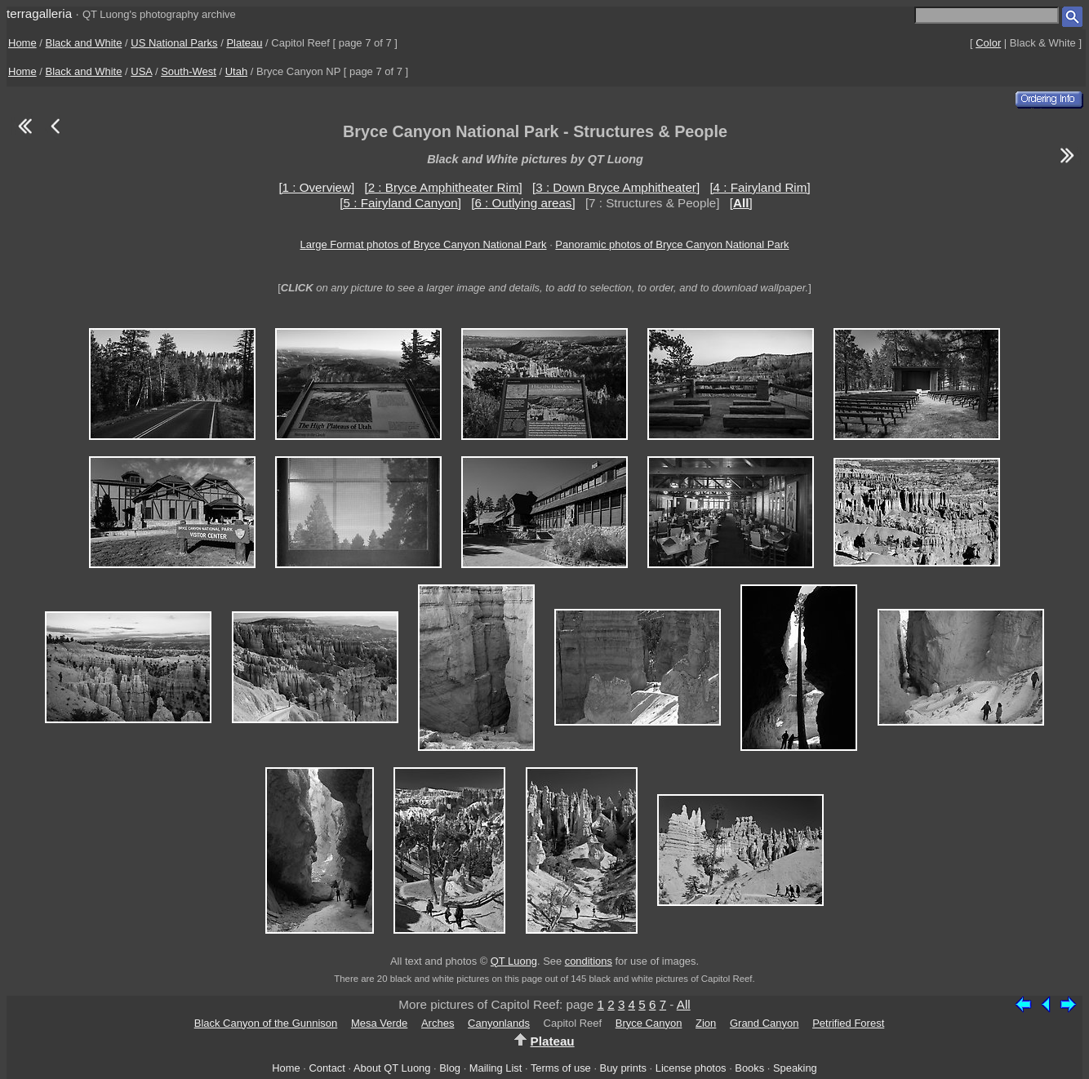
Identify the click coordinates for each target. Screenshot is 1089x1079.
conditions (588, 961)
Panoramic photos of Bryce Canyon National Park (672, 244)
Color (988, 43)
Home (22, 43)
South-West (188, 71)
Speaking (795, 1068)
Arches (437, 1023)
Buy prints (623, 1068)
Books (749, 1068)
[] (741, 203)
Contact (326, 1068)
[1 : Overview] (316, 187)
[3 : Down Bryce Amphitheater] (616, 187)
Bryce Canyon (649, 1023)
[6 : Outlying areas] (523, 203)
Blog (449, 1068)
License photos (691, 1068)
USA (141, 71)
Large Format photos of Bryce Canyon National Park (423, 244)
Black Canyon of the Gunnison (266, 1023)
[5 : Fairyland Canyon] (400, 203)
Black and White (84, 43)
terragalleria (39, 13)
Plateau (244, 43)
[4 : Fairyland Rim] (759, 187)
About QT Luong (391, 1068)
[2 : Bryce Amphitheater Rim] (443, 187)
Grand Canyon (764, 1023)
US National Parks (174, 43)
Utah (236, 71)
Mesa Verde (379, 1023)
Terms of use (561, 1068)
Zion (706, 1023)
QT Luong (514, 961)
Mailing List (495, 1068)
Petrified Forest (848, 1023)
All (684, 1004)
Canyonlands (499, 1023)
